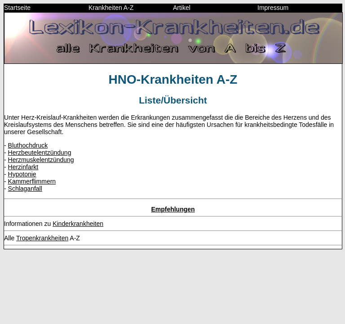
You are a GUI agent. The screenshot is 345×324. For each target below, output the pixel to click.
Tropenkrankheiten (42, 238)
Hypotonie (22, 174)
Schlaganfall (25, 188)
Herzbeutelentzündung (39, 152)
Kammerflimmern (32, 181)
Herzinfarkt (23, 167)
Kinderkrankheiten (78, 223)
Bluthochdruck (28, 145)
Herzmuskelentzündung (41, 159)
